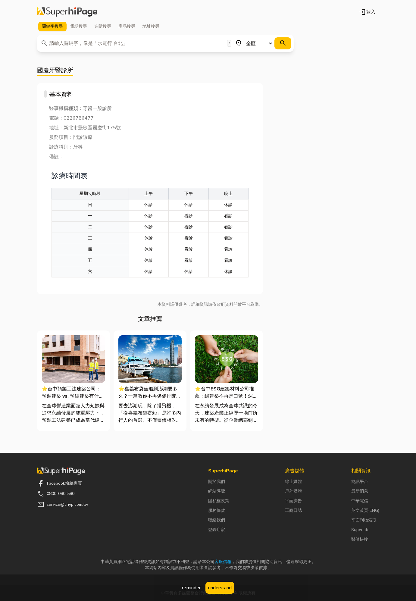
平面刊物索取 (364, 520)
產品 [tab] (126, 26)
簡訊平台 (359, 481)
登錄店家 (216, 530)
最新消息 (359, 491)
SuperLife (360, 530)
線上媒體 (293, 481)
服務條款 (216, 510)
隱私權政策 (218, 501)
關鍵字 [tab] (52, 26)
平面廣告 (293, 501)
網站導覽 (216, 491)
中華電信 (359, 501)
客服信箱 (222, 562)
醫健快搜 (359, 539)
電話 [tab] (78, 26)
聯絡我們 (216, 520)
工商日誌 (293, 510)
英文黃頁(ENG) (365, 510)
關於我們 (216, 481)
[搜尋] (282, 43)
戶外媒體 (293, 491)
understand (220, 587)
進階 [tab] (102, 26)
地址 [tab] (150, 26)
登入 (367, 12)
